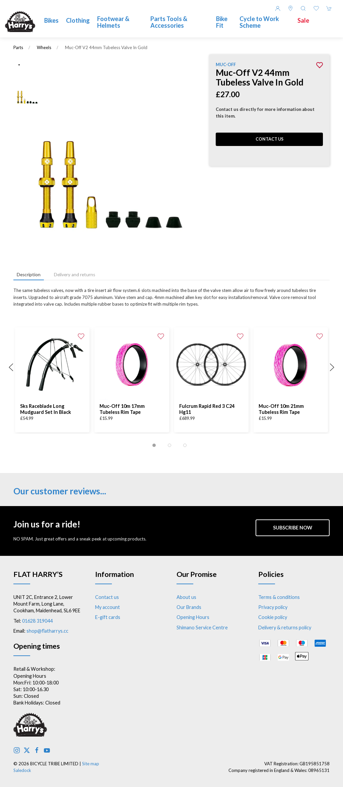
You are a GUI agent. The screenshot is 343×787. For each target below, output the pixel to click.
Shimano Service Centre (202, 627)
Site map (90, 763)
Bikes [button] (51, 20)
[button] (303, 8)
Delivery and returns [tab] (74, 274)
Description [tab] (29, 274)
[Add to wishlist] (81, 335)
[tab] (154, 445)
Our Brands (189, 607)
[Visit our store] (290, 8)
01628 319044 (37, 621)
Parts (18, 47)
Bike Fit (221, 22)
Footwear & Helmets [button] (113, 22)
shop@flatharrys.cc (47, 631)
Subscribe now (292, 527)
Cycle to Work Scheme (259, 22)
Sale (303, 20)
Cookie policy (272, 617)
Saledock (22, 770)
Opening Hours (193, 617)
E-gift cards (107, 617)
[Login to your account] (277, 8)
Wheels (44, 47)
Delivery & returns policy (284, 627)
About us (186, 597)
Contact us (269, 139)
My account (107, 607)
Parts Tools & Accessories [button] (168, 22)
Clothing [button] (78, 20)
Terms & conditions (279, 597)
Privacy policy (272, 607)
